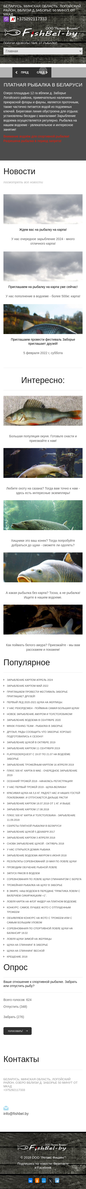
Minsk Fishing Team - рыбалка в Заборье (35, 726)
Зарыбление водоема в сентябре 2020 (34, 720)
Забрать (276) (13, 1017)
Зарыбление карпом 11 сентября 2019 (33, 748)
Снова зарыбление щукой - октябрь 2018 (35, 843)
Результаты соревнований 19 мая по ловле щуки (42, 861)
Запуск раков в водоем (23, 873)
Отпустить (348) (15, 1006)
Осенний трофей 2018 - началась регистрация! (40, 781)
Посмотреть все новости (23, 182)
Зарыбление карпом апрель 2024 (30, 680)
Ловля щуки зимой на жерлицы (29, 939)
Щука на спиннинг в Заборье (27, 944)
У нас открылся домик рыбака (28, 849)
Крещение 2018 (17, 956)
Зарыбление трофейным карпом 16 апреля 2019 (40, 764)
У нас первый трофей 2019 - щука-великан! (36, 787)
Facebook (44, 1167)
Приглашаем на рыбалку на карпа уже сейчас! (43, 287)
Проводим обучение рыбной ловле (32, 867)
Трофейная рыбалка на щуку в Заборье (34, 885)
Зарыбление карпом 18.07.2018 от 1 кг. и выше (38, 803)
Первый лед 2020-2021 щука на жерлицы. (35, 702)
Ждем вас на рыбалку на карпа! (43, 229)
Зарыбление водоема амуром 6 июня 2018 (37, 855)
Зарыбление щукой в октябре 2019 (31, 742)
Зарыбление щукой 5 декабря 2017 (31, 831)
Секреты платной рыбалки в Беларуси (34, 825)
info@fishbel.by (16, 1114)
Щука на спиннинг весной (25, 950)
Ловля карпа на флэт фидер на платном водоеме (42, 901)
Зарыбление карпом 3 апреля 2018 (31, 837)
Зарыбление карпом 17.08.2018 (28, 809)
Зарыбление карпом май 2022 (27, 685)
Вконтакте (61, 1164)
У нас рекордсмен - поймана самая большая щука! (43, 708)
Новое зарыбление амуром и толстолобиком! (39, 714)
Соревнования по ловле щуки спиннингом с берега (44, 879)
